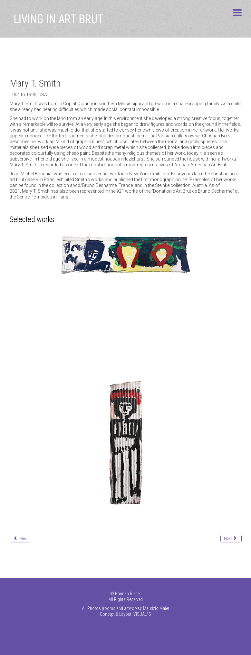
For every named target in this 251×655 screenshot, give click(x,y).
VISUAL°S (142, 614)
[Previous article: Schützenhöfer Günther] (20, 538)
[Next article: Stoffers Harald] (231, 538)
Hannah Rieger (128, 593)
